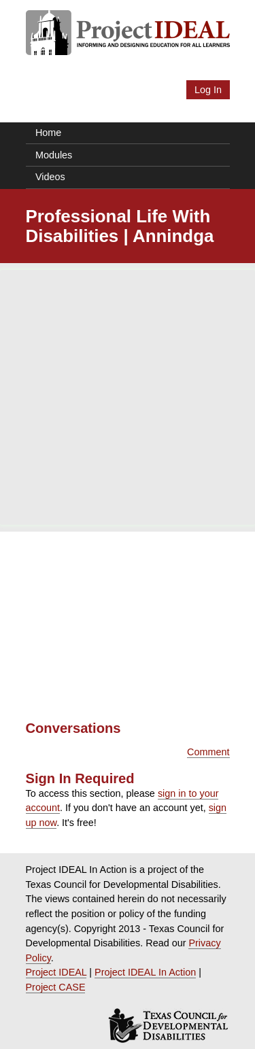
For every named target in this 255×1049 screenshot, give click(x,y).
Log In (208, 89)
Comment (208, 751)
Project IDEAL (56, 972)
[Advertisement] (127, 397)
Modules (53, 155)
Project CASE (56, 987)
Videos (50, 176)
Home (48, 132)
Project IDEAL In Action (145, 972)
